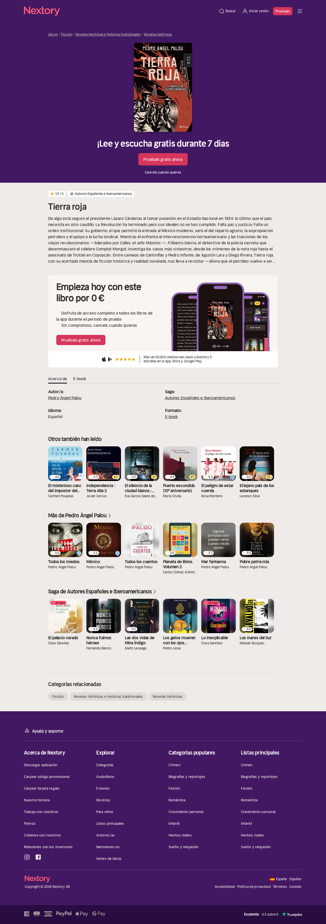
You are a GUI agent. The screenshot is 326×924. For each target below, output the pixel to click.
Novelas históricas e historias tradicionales (108, 35)
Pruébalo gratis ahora (162, 159)
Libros (53, 35)
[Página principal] (119, 11)
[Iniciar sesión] (255, 11)
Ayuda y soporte (43, 731)
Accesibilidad (225, 887)
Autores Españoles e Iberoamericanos (200, 397)
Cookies (295, 887)
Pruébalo (283, 11)
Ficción (66, 35)
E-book (171, 416)
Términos (280, 887)
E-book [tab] (79, 378)
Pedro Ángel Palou (65, 397)
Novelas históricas (158, 35)
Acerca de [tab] (57, 378)
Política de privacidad (254, 887)
